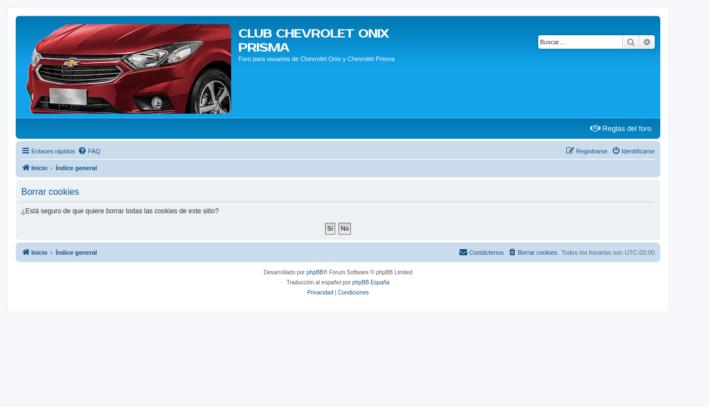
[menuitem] (89, 151)
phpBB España (370, 282)
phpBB (315, 272)
